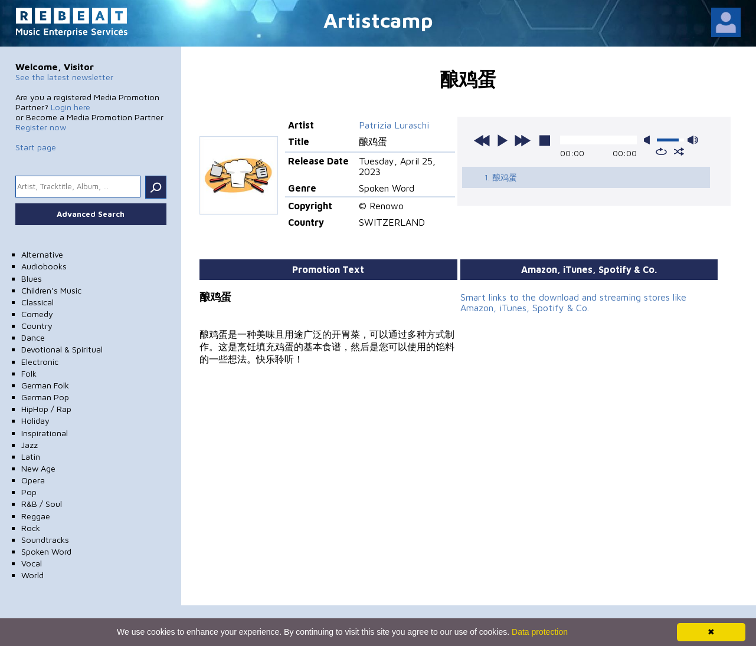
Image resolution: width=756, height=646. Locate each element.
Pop (29, 492)
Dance (33, 337)
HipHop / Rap (46, 409)
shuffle (679, 151)
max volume (693, 140)
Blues (31, 278)
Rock (30, 528)
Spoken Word (46, 551)
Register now (40, 127)
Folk (29, 373)
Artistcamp (378, 20)
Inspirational (44, 433)
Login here (70, 107)
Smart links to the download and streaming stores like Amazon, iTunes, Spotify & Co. (573, 302)
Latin (30, 456)
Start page (35, 147)
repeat (661, 151)
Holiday (35, 421)
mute (649, 140)
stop (544, 140)
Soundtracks (45, 540)
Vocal (31, 563)
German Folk (45, 385)
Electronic (39, 362)
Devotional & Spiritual (62, 349)
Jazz (29, 445)
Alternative (42, 254)
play (502, 140)
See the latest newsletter (64, 77)
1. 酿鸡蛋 (500, 177)
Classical (37, 302)
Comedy (37, 314)
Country (37, 326)
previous (482, 140)
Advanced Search (91, 214)
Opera (33, 480)
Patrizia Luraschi (394, 125)
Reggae (35, 516)
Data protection (540, 632)
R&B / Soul (41, 504)
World (32, 575)
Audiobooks (44, 266)
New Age (38, 468)
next (522, 140)
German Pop (45, 397)
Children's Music (51, 290)
